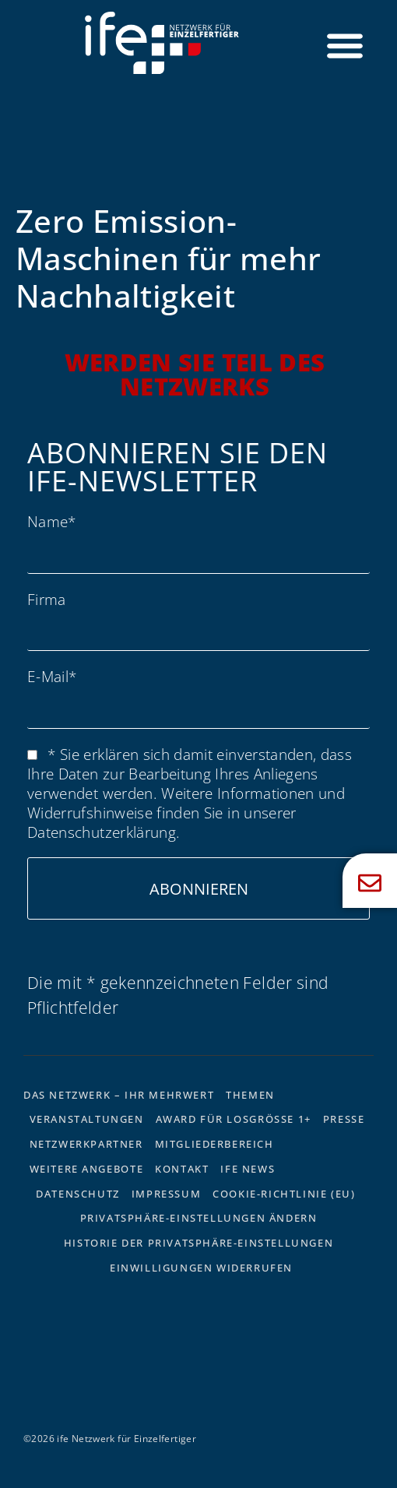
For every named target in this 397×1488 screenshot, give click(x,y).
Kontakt (182, 1169)
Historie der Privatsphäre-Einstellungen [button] (198, 1243)
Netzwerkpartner (86, 1144)
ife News (247, 1169)
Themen (250, 1095)
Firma (46, 599)
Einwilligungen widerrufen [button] (201, 1268)
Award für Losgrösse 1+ (233, 1119)
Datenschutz (78, 1194)
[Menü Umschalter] (344, 45)
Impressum (166, 1194)
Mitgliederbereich (214, 1144)
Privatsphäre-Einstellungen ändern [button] (199, 1218)
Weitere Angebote (87, 1169)
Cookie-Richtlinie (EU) (284, 1194)
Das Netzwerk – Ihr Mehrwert (118, 1095)
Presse (344, 1119)
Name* (51, 521)
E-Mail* (51, 676)
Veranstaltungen (87, 1119)
